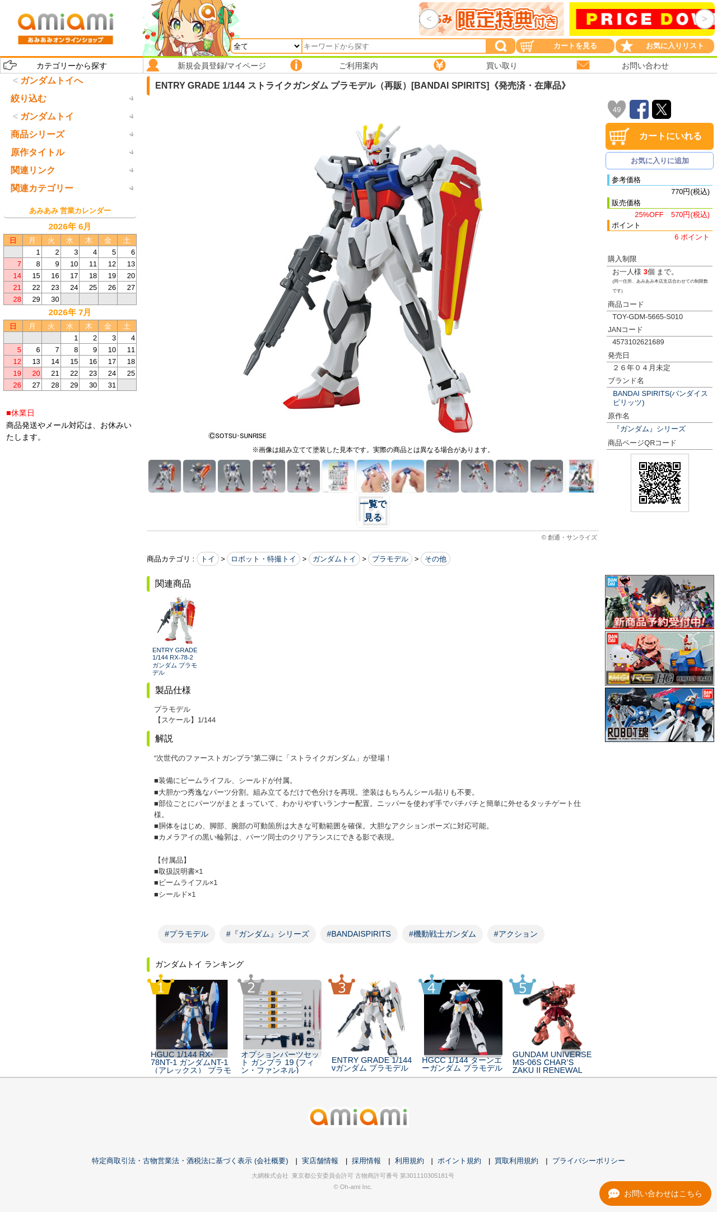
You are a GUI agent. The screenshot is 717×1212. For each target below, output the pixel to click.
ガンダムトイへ (51, 80)
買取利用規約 (516, 1160)
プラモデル (390, 559)
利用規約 (409, 1160)
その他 (435, 559)
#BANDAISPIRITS (359, 933)
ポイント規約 (459, 1160)
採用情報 (366, 1160)
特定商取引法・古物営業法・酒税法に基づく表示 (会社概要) (190, 1160)
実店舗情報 (320, 1160)
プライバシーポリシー (588, 1160)
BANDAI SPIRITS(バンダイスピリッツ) (660, 397)
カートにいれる (670, 136)
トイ (208, 559)
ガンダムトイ (334, 559)
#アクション (516, 933)
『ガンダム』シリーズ (649, 429)
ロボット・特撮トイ (263, 559)
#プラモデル (186, 933)
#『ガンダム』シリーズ (267, 933)
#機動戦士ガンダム (442, 933)
